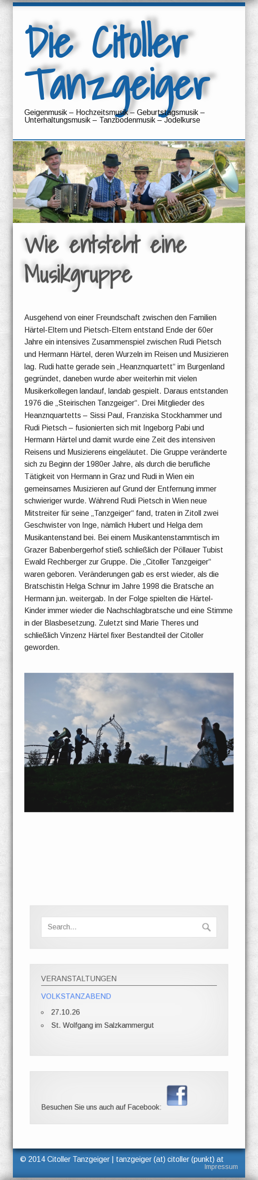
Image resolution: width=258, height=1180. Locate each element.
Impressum (221, 1166)
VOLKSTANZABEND (78, 997)
